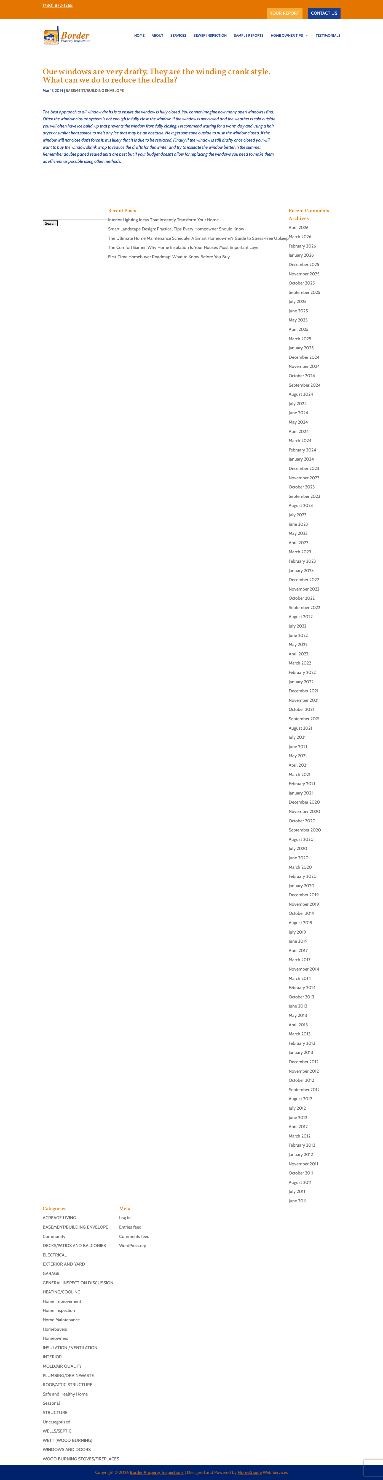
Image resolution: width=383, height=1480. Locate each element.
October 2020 (302, 820)
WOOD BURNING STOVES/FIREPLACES (81, 1459)
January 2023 (301, 570)
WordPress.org (132, 1245)
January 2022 (301, 681)
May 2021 (298, 755)
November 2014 (304, 969)
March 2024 (300, 440)
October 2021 (301, 709)
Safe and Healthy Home (65, 1394)
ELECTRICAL (55, 1255)
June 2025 (298, 310)
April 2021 (298, 765)
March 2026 (300, 236)
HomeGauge (250, 1472)
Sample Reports (249, 35)
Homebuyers (55, 1329)
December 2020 (304, 802)
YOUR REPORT (284, 13)
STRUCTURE (55, 1412)
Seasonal (51, 1403)
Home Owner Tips (287, 35)
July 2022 (297, 626)
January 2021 (301, 793)
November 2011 (303, 1164)
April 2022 (298, 654)
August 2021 (300, 728)
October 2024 (302, 375)
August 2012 (300, 1098)
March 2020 (300, 867)
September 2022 (304, 607)
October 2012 (301, 1080)
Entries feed (130, 1227)
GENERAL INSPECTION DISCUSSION (78, 1282)
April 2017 (298, 950)
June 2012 (298, 1117)
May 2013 (298, 1015)
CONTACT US (324, 13)
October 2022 (302, 598)
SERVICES (178, 35)
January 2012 (301, 1154)
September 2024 (305, 385)
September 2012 (304, 1089)
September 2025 (304, 292)
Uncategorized (56, 1422)
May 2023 (298, 533)
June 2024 (298, 412)
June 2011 (298, 1200)
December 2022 (304, 579)
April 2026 (299, 227)
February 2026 (302, 246)
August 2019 (300, 922)
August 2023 (301, 505)
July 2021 (297, 737)
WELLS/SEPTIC (57, 1431)
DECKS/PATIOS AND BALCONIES (74, 1245)
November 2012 (304, 1071)
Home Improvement (62, 1301)
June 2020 (299, 857)
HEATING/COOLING (62, 1292)
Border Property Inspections (157, 1472)
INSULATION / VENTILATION (70, 1347)
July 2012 (297, 1108)
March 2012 (299, 1136)
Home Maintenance (61, 1319)
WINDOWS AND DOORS (67, 1449)
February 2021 (302, 783)
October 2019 (301, 913)
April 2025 (299, 329)
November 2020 (304, 811)
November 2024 (304, 366)
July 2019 (297, 932)
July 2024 (298, 403)
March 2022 (300, 663)
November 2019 (304, 904)
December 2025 (304, 264)
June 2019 (298, 941)
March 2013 (300, 1034)
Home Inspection (59, 1310)
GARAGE (51, 1273)
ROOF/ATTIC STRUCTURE (67, 1384)
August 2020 (301, 839)
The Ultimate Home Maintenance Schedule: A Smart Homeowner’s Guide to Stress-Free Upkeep (198, 238)
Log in (125, 1217)
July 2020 (298, 848)
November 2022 (304, 589)
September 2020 (305, 830)
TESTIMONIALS (328, 35)
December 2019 (304, 894)
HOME (139, 35)
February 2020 (303, 876)
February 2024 (302, 450)
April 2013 (298, 1024)
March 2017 (299, 959)
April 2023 (299, 542)
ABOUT (157, 35)
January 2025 (301, 347)
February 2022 (302, 672)
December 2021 (303, 690)
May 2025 (298, 320)
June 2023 (298, 524)
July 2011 (297, 1191)
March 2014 (300, 978)
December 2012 (303, 1061)
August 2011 (300, 1182)
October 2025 (302, 283)
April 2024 (299, 431)
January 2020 (301, 885)
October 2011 (301, 1173)
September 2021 (304, 718)
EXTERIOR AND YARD (64, 1264)
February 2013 (302, 1043)
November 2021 (304, 700)
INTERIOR (52, 1356)
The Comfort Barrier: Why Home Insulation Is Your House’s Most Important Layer (184, 247)
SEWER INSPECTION (210, 35)
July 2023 (298, 514)
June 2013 (298, 1006)
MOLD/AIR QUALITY (62, 1366)
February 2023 (302, 561)
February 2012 (302, 1145)
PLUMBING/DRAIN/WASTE (68, 1375)
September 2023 (304, 496)
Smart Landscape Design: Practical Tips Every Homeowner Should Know (176, 229)
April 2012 (298, 1126)
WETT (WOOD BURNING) (67, 1440)
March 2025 (300, 338)
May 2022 (298, 644)
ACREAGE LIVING (59, 1217)
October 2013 (301, 997)
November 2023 (304, 477)
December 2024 (304, 357)
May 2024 (298, 422)
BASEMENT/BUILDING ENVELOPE (95, 90)
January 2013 (301, 1052)
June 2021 (298, 746)
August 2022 (301, 616)
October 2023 (302, 487)
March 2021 (299, 774)
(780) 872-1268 (58, 5)
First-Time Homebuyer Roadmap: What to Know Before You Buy (169, 256)
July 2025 (298, 301)
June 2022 (298, 635)
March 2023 (300, 551)
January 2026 (301, 255)
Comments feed (134, 1236)
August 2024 (301, 394)
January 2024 (301, 459)
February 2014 (302, 987)
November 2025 (304, 274)
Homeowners (55, 1338)
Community (54, 1236)
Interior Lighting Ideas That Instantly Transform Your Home (163, 219)
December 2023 (304, 468)
